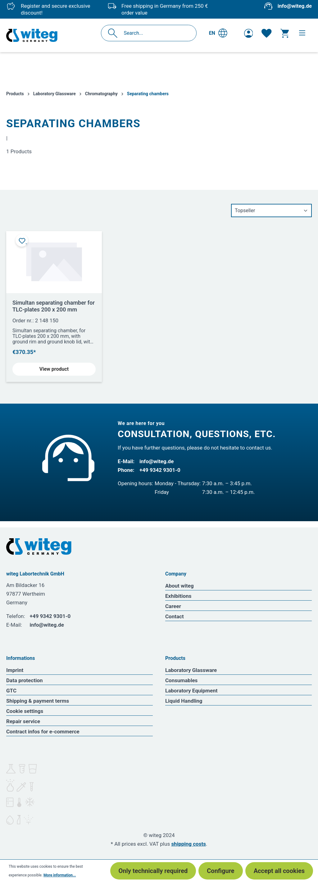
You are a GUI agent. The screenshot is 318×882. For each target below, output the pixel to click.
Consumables (181, 680)
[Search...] (155, 33)
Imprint (14, 670)
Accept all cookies (279, 871)
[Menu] (302, 33)
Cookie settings (24, 711)
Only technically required (153, 871)
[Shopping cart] (284, 33)
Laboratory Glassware (191, 670)
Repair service (23, 721)
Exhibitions (178, 596)
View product (54, 369)
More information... (59, 875)
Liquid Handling (183, 701)
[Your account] (248, 33)
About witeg (179, 586)
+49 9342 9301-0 (159, 470)
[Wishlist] (266, 33)
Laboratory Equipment (191, 690)
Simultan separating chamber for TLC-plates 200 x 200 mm (53, 306)
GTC (11, 690)
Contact (174, 616)
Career (173, 606)
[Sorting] (271, 210)
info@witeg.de (295, 6)
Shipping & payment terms (37, 701)
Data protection (24, 680)
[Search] (114, 33)
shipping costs (188, 844)
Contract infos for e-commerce (43, 731)
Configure (220, 871)
